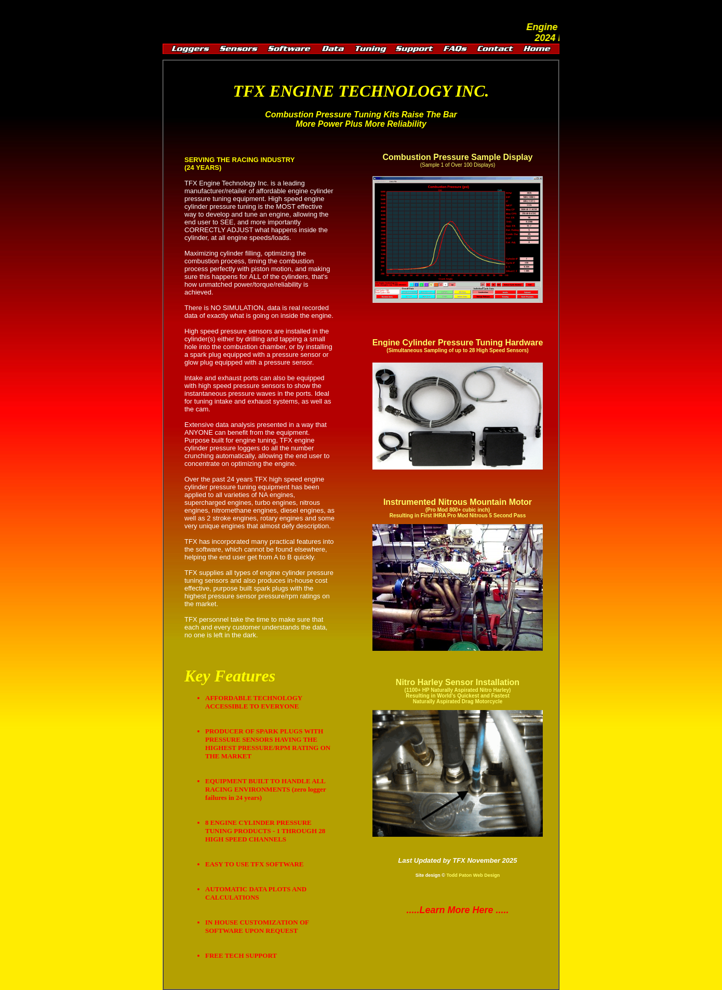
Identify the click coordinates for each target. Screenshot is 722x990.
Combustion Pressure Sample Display (458, 157)
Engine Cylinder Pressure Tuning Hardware (457, 342)
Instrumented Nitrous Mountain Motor (457, 508)
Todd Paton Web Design (473, 875)
